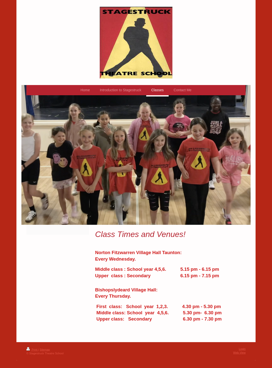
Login (242, 348)
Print (32, 349)
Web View (239, 352)
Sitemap (45, 349)
